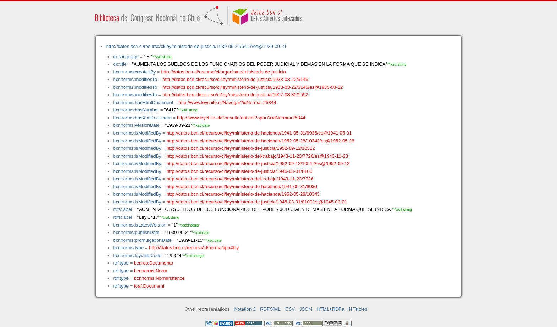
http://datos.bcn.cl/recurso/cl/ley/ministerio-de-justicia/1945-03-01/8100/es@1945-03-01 (257, 202)
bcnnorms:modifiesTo (135, 79)
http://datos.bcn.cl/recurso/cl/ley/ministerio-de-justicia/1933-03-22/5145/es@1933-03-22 (252, 87)
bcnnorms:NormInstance (159, 278)
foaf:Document (149, 286)
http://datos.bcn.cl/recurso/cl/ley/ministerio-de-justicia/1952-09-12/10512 (241, 148)
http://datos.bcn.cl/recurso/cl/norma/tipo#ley (194, 247)
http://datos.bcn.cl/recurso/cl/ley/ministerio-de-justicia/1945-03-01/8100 (239, 171)
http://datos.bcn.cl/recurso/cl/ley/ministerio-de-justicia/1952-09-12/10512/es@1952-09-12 (258, 163)
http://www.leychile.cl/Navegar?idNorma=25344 (227, 102)
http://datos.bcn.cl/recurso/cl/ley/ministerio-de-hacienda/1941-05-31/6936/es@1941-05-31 (259, 133)
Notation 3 (244, 309)
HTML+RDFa (330, 309)
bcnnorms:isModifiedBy (137, 133)
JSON (305, 309)
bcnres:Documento (153, 263)
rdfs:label (122, 209)
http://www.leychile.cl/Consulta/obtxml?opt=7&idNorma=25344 (241, 117)
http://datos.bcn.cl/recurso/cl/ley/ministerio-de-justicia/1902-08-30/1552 (235, 94)
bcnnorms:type (128, 247)
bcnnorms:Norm (150, 270)
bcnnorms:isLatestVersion (139, 225)
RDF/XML (270, 309)
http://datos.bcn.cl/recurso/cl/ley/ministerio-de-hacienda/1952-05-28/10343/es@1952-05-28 (261, 140)
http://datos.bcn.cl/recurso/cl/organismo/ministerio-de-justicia (223, 72)
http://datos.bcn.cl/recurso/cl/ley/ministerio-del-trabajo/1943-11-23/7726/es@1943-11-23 (257, 156)
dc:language (125, 56)
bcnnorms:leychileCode (137, 255)
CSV (290, 309)
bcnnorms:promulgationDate (142, 240)
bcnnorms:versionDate (136, 125)
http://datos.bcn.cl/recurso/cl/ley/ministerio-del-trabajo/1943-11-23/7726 (240, 178)
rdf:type (121, 263)
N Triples (358, 309)
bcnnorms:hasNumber (136, 110)
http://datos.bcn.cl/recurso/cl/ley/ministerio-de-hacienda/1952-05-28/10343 (243, 194)
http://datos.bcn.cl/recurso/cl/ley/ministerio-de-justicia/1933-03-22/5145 (235, 79)
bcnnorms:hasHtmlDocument (143, 102)
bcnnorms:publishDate (136, 232)
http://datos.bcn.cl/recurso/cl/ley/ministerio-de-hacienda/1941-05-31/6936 (242, 186)
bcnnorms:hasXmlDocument (142, 117)
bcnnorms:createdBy (134, 72)
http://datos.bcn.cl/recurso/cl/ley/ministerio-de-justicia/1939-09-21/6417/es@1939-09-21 (196, 46)
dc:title (119, 64)
